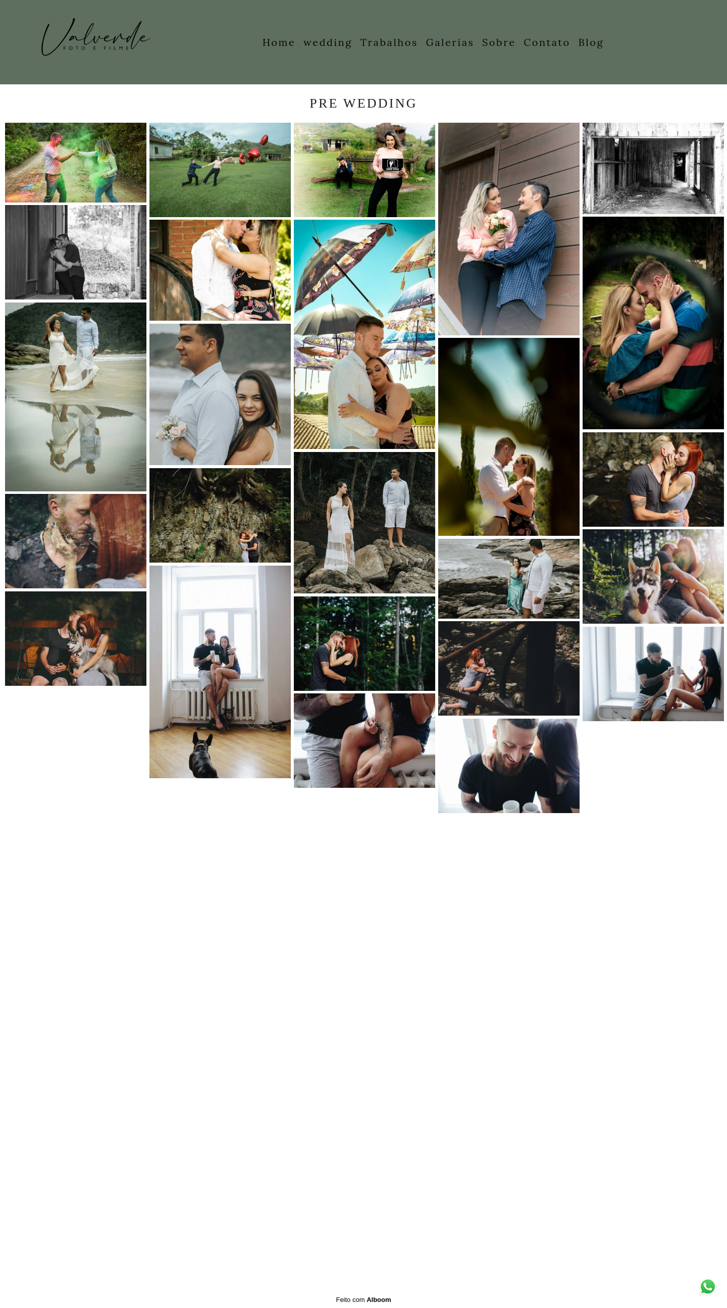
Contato (547, 42)
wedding (327, 42)
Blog (591, 42)
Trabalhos (389, 42)
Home (279, 42)
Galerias (450, 42)
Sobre (499, 42)
